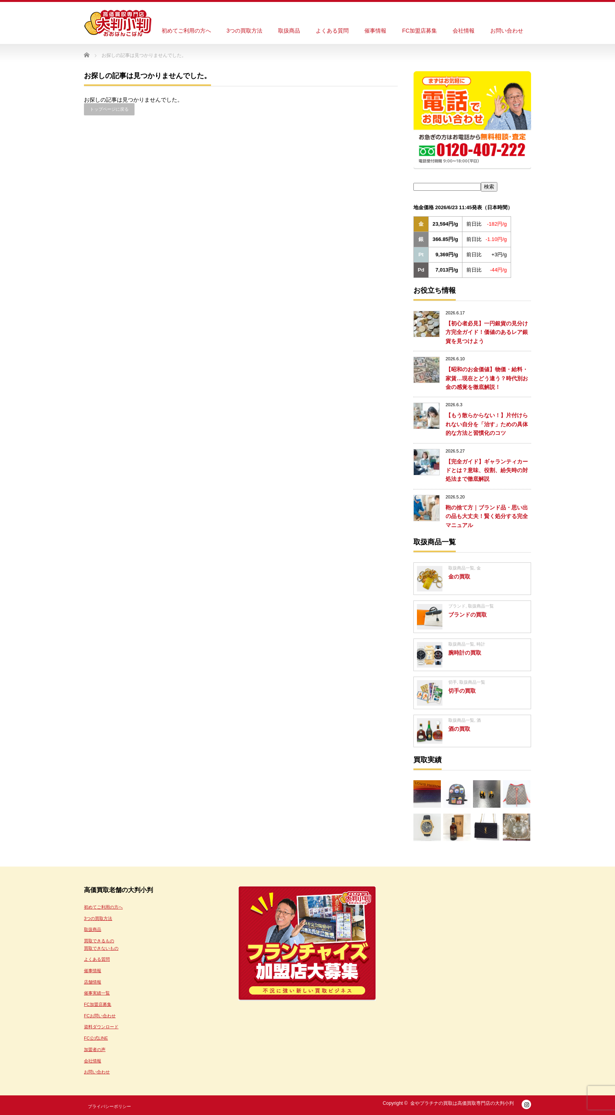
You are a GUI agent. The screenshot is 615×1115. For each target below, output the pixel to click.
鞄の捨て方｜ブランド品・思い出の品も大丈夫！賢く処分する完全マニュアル (487, 516)
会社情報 (464, 30)
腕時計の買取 (464, 653)
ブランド (457, 606)
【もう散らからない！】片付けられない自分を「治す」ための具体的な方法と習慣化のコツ (487, 424)
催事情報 (375, 30)
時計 (481, 644)
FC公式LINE (96, 1038)
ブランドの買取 (467, 614)
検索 (489, 187)
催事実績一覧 (97, 993)
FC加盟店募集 (419, 30)
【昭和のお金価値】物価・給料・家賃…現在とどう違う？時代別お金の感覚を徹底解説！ (487, 378)
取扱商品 (289, 30)
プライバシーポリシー (109, 1106)
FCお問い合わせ (100, 1015)
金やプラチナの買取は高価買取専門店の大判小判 (462, 1103)
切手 (452, 682)
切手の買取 (462, 691)
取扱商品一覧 (461, 568)
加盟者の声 (95, 1049)
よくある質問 (332, 30)
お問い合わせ (506, 30)
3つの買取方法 (245, 30)
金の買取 (459, 576)
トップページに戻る (109, 109)
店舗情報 (92, 982)
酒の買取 (459, 729)
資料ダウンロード (101, 1026)
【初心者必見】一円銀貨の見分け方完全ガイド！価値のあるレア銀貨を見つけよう (487, 332)
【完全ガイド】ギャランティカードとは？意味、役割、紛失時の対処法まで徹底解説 (487, 470)
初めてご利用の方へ (186, 30)
